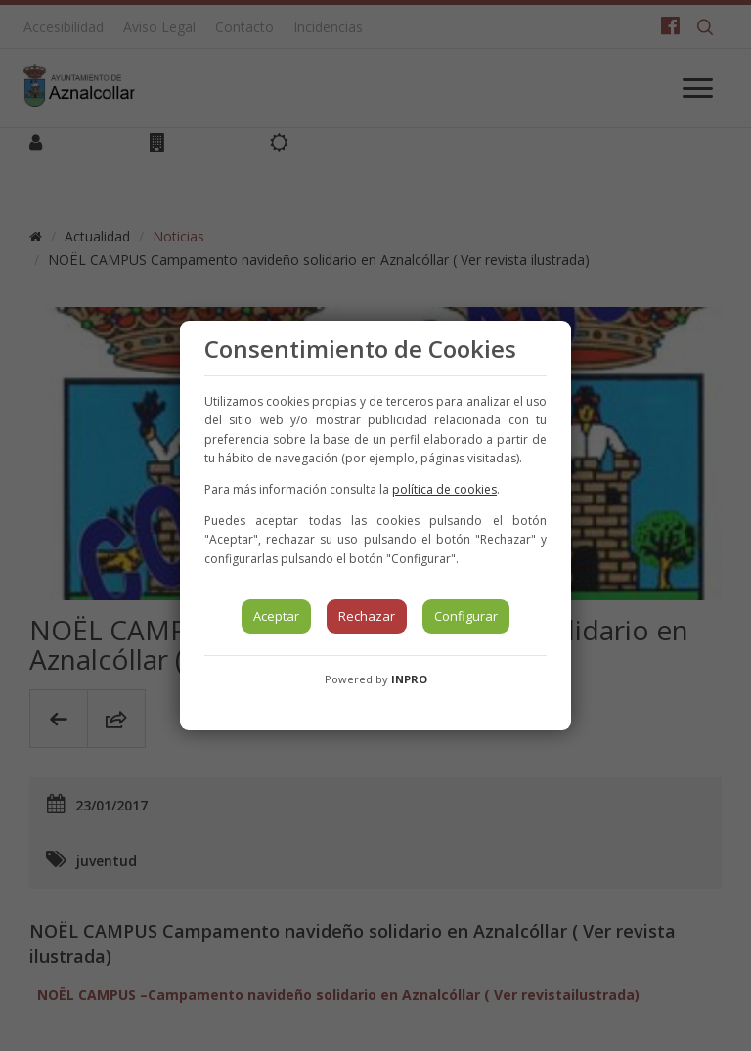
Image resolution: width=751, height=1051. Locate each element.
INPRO (409, 679)
